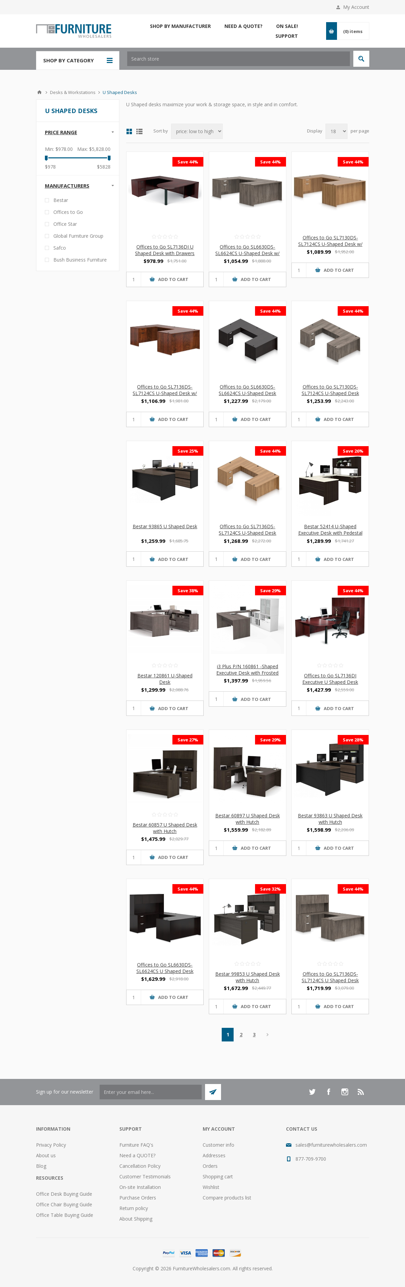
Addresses (214, 1155)
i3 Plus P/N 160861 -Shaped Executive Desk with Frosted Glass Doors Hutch (247, 672)
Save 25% (188, 451)
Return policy (133, 1208)
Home (39, 92)
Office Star (65, 224)
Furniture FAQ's (136, 1145)
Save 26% (353, 451)
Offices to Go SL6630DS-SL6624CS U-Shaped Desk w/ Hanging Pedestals (247, 253)
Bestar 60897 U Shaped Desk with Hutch (247, 818)
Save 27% (188, 740)
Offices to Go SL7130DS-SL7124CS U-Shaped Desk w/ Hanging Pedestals (330, 244)
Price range (61, 132)
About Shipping (135, 1218)
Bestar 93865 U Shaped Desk (165, 526)
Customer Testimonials (145, 1176)
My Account (356, 7)
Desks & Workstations (73, 92)
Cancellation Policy (140, 1166)
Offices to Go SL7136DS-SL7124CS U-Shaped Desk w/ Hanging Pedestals (165, 393)
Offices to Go (68, 212)
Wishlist (211, 1187)
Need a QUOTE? (137, 1155)
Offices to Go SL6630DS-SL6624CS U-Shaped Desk (247, 389)
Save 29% (270, 590)
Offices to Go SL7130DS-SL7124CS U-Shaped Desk (330, 389)
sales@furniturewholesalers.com (331, 1145)
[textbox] (238, 58)
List (139, 131)
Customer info (218, 1145)
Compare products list (227, 1197)
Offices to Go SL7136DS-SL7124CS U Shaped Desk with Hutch (330, 980)
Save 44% (188, 162)
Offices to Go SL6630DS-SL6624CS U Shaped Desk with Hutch (164, 971)
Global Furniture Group (78, 236)
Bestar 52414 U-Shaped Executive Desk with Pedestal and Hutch (330, 533)
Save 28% (353, 740)
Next (267, 1034)
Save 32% (270, 889)
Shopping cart (218, 1176)
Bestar (60, 200)
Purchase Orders (137, 1197)
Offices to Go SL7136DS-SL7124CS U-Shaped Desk (247, 529)
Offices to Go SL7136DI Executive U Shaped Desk (330, 678)
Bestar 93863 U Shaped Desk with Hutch (330, 818)
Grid (129, 131)
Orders (210, 1166)
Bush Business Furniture (80, 259)
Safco (59, 248)
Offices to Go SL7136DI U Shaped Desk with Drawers (165, 250)
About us (46, 1155)
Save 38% (188, 590)
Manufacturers (67, 185)
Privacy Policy (51, 1145)
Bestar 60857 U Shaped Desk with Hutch (165, 827)
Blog (41, 1166)
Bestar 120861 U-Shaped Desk (164, 678)
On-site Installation (140, 1187)
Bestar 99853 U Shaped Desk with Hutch (247, 977)
